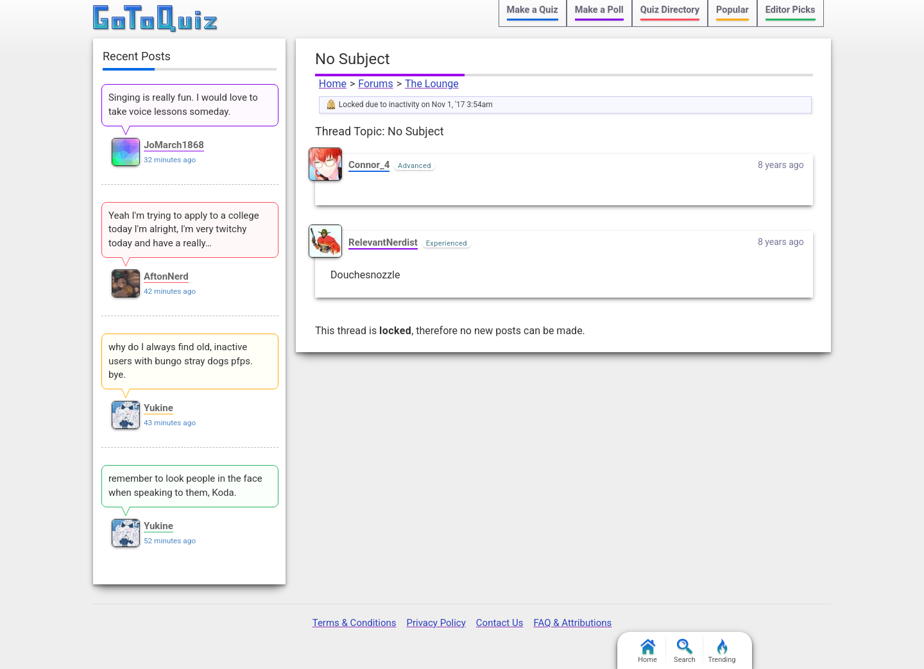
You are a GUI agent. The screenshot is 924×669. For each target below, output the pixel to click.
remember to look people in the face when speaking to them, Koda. (185, 485)
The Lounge (432, 84)
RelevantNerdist (383, 242)
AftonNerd (166, 276)
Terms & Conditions (354, 623)
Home (332, 84)
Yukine (158, 408)
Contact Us (500, 623)
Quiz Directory (669, 9)
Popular (732, 9)
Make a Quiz (532, 9)
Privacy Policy (435, 623)
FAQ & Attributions (572, 623)
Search (685, 651)
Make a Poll (599, 9)
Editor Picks (791, 9)
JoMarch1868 (174, 145)
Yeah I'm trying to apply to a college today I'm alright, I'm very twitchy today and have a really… (183, 230)
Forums (375, 84)
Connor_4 (368, 165)
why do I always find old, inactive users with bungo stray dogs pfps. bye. (180, 361)
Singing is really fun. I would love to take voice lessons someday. (183, 104)
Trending (722, 651)
